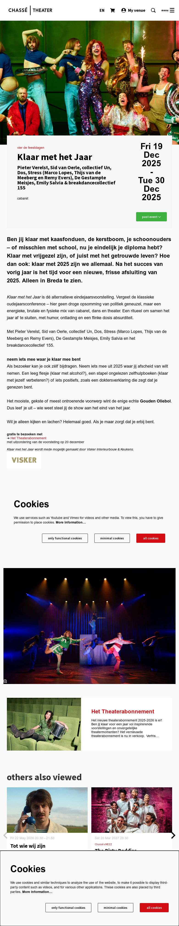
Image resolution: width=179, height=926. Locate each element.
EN (102, 10)
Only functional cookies (65, 538)
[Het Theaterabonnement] (44, 724)
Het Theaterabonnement (28, 438)
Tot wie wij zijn (27, 845)
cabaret (22, 198)
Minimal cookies (112, 538)
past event (151, 217)
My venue (133, 10)
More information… (71, 522)
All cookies (151, 538)
